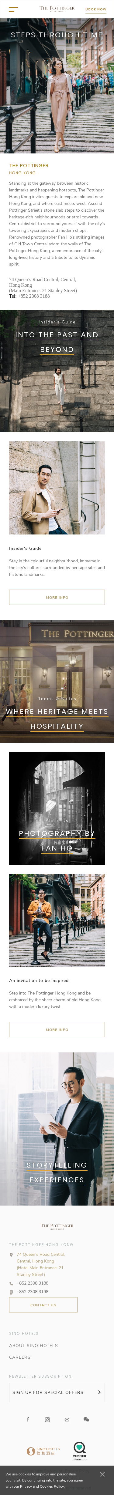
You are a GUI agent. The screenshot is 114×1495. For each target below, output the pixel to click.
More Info (57, 1029)
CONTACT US (43, 1305)
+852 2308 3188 (34, 296)
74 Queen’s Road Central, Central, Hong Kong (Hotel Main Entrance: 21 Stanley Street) (41, 1264)
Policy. (59, 1486)
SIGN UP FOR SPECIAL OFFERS (48, 1392)
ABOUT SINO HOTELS (33, 1346)
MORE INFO (57, 597)
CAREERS (20, 1357)
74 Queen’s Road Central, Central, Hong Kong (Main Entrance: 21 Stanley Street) (43, 285)
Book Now (95, 9)
